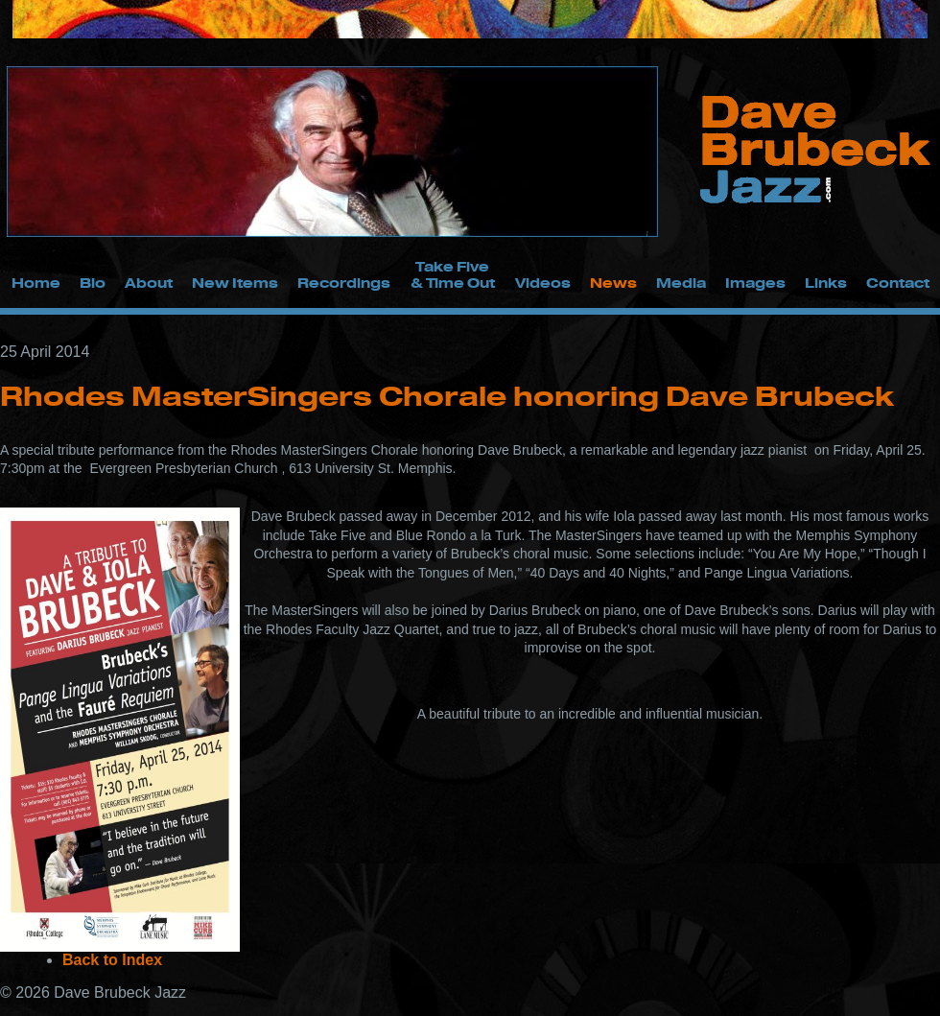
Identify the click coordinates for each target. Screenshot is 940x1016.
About (149, 282)
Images (755, 282)
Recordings (343, 282)
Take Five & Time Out (453, 274)
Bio (93, 282)
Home (36, 282)
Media (681, 282)
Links (826, 282)
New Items (235, 282)
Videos (543, 282)
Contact (897, 282)
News (613, 282)
